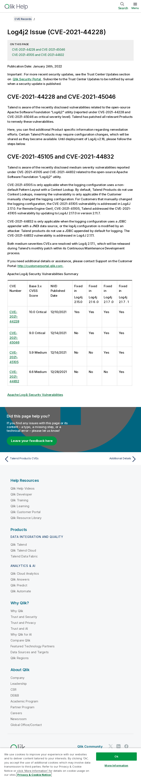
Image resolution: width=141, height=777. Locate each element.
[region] (70, 762)
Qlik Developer (21, 494)
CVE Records (23, 19)
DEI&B (15, 695)
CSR (13, 689)
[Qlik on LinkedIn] (118, 746)
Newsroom (19, 719)
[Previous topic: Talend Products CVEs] (36, 459)
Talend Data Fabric (24, 556)
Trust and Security (24, 617)
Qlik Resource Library (26, 518)
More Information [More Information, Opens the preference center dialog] (116, 765)
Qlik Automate (21, 591)
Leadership (19, 683)
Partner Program (22, 707)
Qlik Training (19, 500)
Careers (16, 713)
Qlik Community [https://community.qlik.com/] (90, 746)
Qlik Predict (19, 585)
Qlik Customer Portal (25, 512)
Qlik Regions (20, 658)
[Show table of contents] (8, 19)
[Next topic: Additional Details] (105, 459)
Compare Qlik (20, 640)
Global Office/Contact (26, 725)
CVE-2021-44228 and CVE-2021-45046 (38, 49)
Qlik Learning (20, 506)
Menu (135, 8)
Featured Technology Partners (33, 646)
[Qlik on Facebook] (126, 746)
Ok (116, 756)
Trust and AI (19, 628)
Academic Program (24, 701)
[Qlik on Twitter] (110, 746)
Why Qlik (17, 611)
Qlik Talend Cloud (23, 550)
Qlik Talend (19, 544)
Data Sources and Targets (30, 652)
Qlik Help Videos (23, 488)
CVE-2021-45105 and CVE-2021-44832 (38, 55)
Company (17, 678)
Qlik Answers (20, 579)
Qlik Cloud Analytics (25, 573)
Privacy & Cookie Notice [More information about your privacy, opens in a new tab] (34, 774)
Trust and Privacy (23, 622)
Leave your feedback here (32, 441)
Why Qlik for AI (21, 634)
